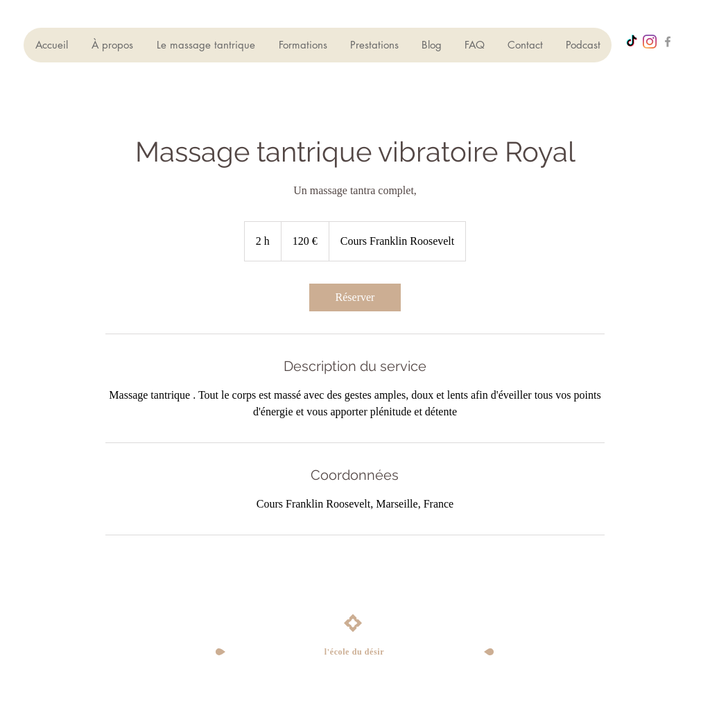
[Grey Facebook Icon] (668, 42)
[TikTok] (632, 42)
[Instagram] (650, 42)
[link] (355, 297)
